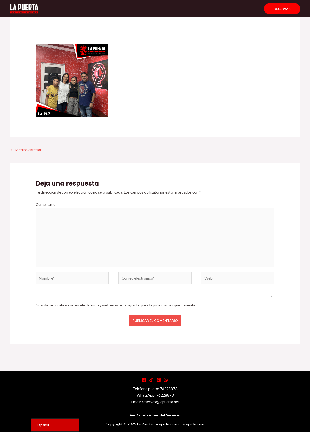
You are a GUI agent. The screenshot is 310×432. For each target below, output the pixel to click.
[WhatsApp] (166, 380)
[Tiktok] (151, 380)
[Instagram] (158, 380)
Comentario (47, 204)
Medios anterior (26, 149)
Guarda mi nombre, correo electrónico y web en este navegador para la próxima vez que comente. (116, 305)
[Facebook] (144, 380)
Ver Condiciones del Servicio (155, 415)
